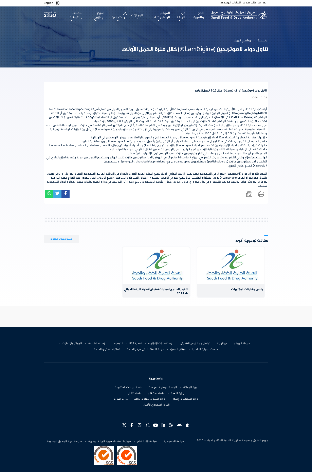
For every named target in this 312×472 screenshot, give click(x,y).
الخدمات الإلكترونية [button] (76, 15)
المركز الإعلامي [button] (99, 15)
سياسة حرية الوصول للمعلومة (64, 441)
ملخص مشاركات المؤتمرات (247, 289)
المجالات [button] (137, 15)
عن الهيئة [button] (181, 15)
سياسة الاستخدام (147, 441)
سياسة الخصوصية (174, 441)
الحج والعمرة (198, 15)
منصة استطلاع (156, 393)
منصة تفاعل (135, 393)
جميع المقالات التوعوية (61, 239)
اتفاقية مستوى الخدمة (107, 349)
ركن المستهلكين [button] (120, 15)
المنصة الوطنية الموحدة (163, 387)
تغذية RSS (135, 343)
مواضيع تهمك (243, 40)
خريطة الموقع (242, 343)
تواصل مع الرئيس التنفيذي (195, 343)
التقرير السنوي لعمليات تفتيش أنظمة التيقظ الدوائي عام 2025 (156, 291)
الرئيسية (263, 40)
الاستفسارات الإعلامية (160, 343)
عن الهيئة (222, 343)
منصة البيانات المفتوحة (128, 387)
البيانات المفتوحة (230, 3)
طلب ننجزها (249, 3)
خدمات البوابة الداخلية (205, 349)
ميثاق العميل (178, 349)
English (48, 3)
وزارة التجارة (121, 399)
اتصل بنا (262, 3)
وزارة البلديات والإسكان (184, 399)
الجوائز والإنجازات (72, 343)
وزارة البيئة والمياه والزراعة (149, 399)
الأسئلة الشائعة (97, 343)
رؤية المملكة (190, 387)
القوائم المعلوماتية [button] (162, 15)
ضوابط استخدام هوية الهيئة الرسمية (109, 441)
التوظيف (118, 343)
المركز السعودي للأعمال (156, 405)
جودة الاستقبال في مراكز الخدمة (145, 349)
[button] (57, 3)
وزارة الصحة (177, 393)
